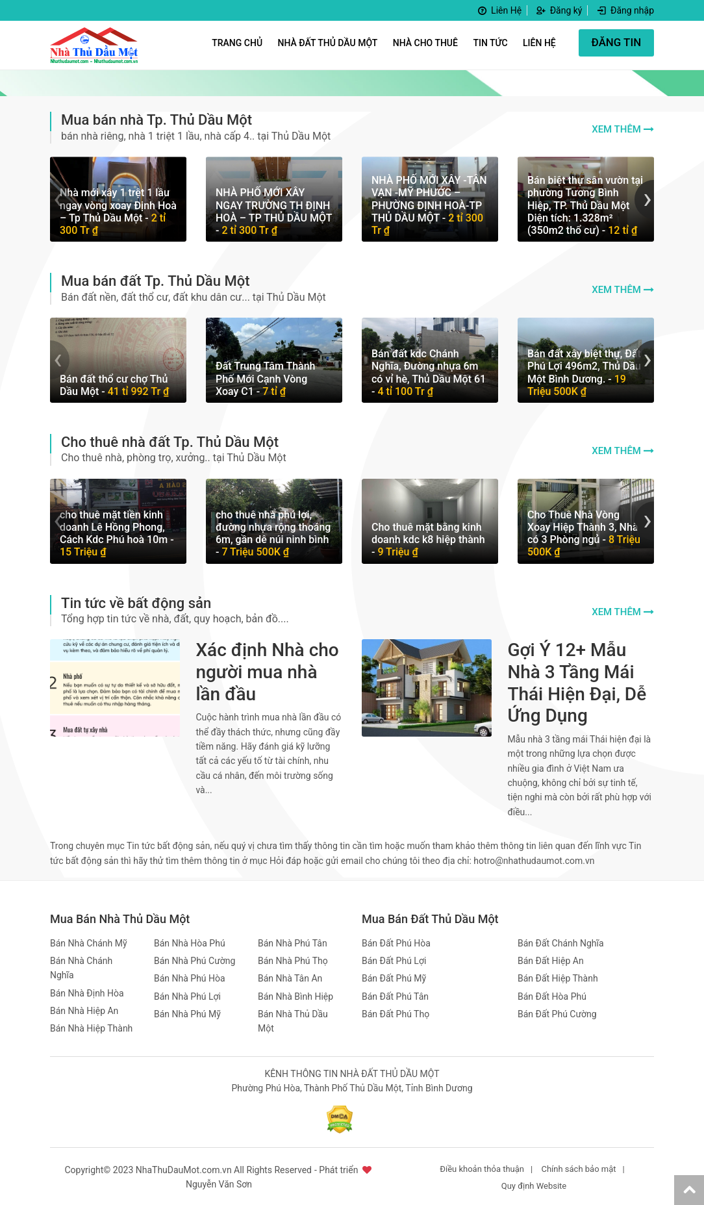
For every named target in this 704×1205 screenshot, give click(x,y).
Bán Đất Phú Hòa (396, 941)
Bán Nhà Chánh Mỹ (88, 941)
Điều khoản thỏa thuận (482, 1167)
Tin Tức (490, 43)
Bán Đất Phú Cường (557, 1012)
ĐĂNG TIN (616, 42)
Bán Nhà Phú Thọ (293, 959)
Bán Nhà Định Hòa (87, 991)
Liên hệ (538, 43)
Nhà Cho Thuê (424, 43)
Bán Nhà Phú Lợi (187, 994)
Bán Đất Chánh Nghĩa (561, 941)
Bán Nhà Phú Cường (194, 959)
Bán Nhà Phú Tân (292, 941)
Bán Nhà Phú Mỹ (187, 1012)
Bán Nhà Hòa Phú (189, 941)
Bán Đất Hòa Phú (552, 994)
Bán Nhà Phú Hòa (189, 976)
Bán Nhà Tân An (290, 976)
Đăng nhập (625, 10)
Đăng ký (559, 10)
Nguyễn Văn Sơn (219, 1183)
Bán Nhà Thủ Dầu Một (293, 1019)
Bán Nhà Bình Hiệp (295, 994)
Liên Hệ (499, 10)
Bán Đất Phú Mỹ (394, 976)
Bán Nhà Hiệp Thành (91, 1027)
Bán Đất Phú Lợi (394, 959)
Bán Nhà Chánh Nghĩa (81, 966)
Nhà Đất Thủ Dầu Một (327, 43)
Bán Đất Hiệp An (551, 959)
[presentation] (59, 198)
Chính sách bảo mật (578, 1167)
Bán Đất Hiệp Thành (558, 976)
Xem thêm (616, 129)
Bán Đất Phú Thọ (395, 1012)
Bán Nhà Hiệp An (84, 1009)
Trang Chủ (236, 43)
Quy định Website (534, 1184)
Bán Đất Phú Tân (395, 994)
